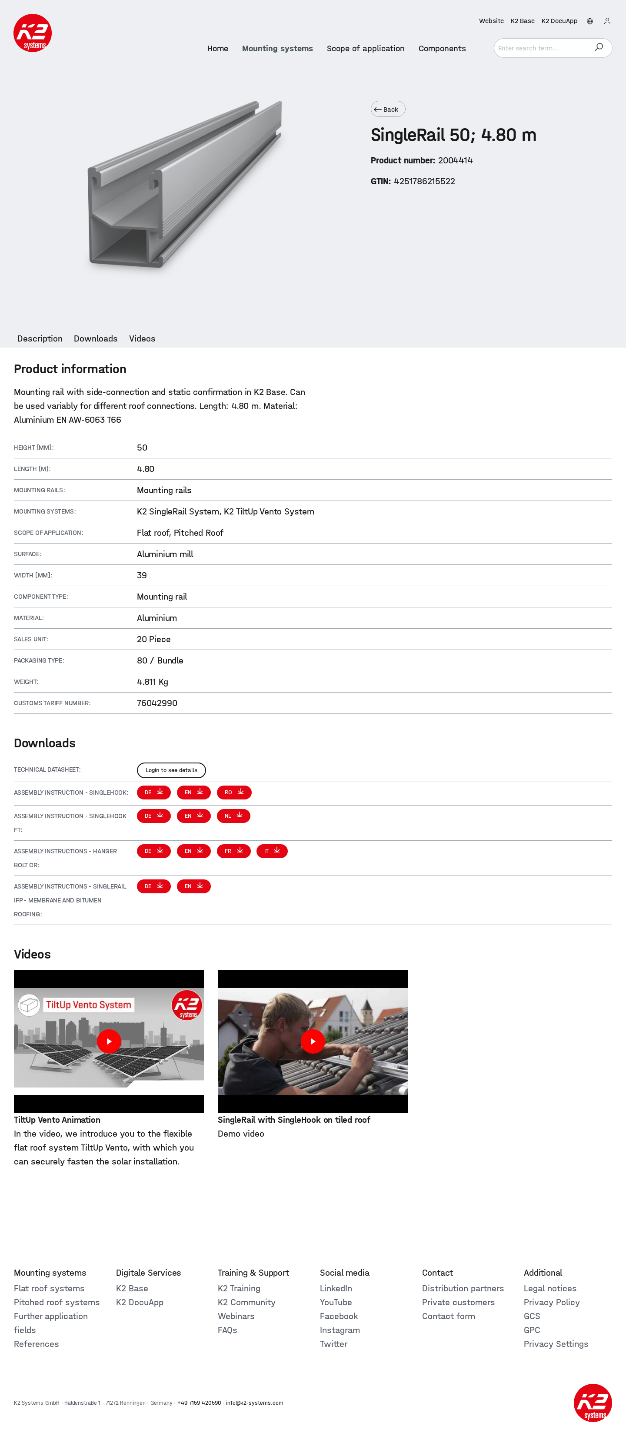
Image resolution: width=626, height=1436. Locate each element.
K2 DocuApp (559, 21)
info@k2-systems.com (254, 1403)
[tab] (40, 338)
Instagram (340, 1330)
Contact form (448, 1316)
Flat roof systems (49, 1288)
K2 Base (522, 21)
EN (189, 792)
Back (386, 109)
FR (229, 851)
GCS (532, 1316)
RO (229, 792)
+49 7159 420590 (199, 1403)
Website (491, 21)
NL (229, 815)
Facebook (339, 1316)
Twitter (333, 1344)
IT (267, 851)
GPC (532, 1330)
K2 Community (247, 1302)
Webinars (236, 1316)
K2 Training (239, 1288)
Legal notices (550, 1288)
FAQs (227, 1330)
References (36, 1344)
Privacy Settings (556, 1344)
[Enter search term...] (539, 48)
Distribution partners (463, 1288)
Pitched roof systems (57, 1302)
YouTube (336, 1302)
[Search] (598, 48)
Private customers (458, 1302)
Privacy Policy (552, 1302)
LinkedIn (336, 1288)
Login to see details (171, 770)
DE (149, 792)
